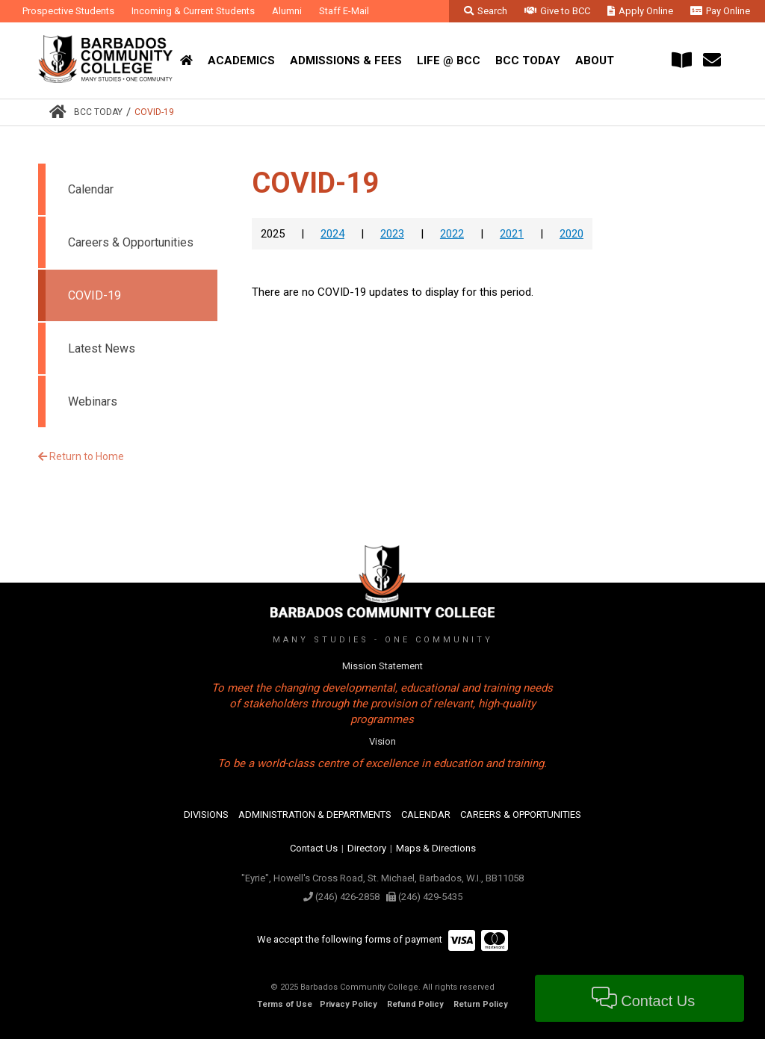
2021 (512, 234)
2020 (571, 234)
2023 (392, 234)
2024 (332, 234)
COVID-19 (154, 112)
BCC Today (98, 112)
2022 (452, 234)
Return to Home (81, 456)
